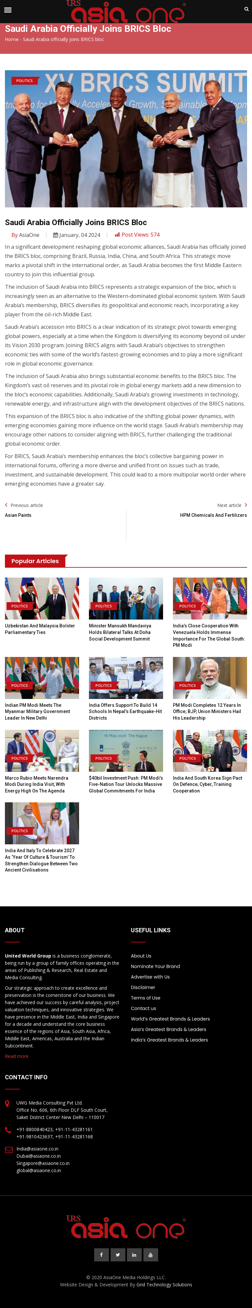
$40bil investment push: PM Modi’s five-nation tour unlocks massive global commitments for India (126, 784)
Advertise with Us (150, 977)
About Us (141, 956)
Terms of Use (145, 998)
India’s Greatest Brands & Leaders (169, 1040)
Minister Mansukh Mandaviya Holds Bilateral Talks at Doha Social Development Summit (120, 632)
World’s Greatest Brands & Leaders (170, 1019)
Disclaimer (143, 987)
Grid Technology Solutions (164, 1284)
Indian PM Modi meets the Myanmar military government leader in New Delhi (37, 712)
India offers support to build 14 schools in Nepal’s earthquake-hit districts (125, 712)
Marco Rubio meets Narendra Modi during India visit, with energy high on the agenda (36, 784)
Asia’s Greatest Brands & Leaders (168, 1029)
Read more (17, 1056)
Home (12, 39)
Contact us (143, 1008)
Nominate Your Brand (155, 966)
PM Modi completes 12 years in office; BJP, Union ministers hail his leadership (207, 712)
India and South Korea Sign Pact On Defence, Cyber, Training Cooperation (207, 784)
